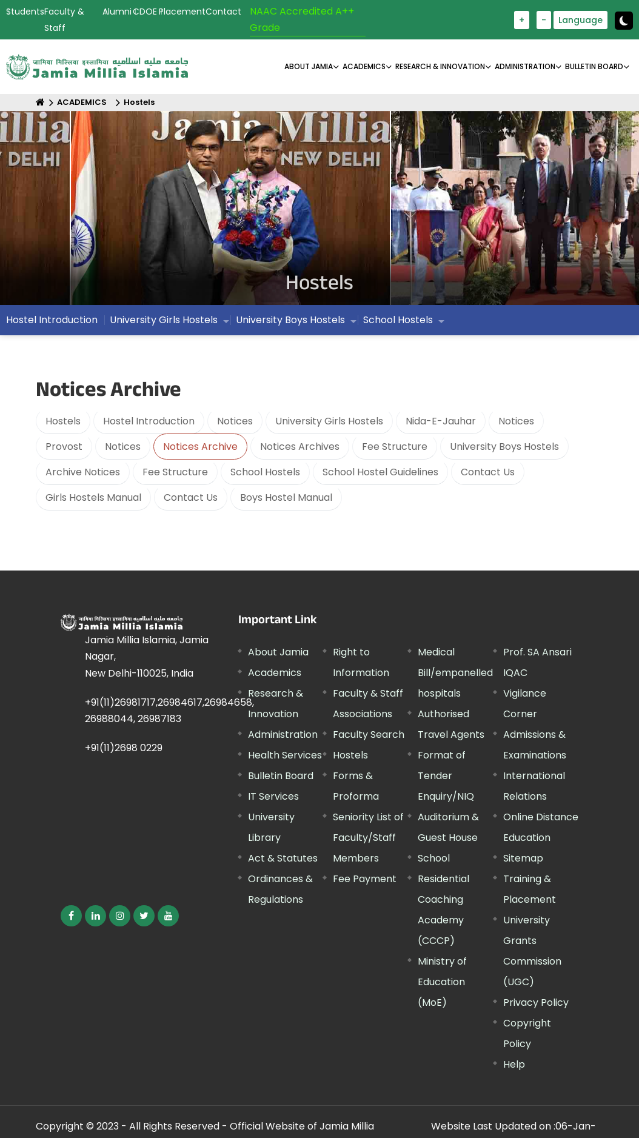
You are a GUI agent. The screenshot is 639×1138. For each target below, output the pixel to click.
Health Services (285, 755)
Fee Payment (364, 879)
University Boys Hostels (290, 323)
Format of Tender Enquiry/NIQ (446, 775)
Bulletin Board (280, 776)
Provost (63, 447)
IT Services (273, 796)
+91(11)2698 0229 (123, 748)
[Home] (40, 102)
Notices (235, 421)
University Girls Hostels (164, 323)
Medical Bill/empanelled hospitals (455, 672)
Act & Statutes (283, 858)
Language (580, 20)
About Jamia (308, 66)
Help (514, 1064)
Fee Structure (394, 447)
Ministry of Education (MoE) (442, 981)
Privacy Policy (536, 1002)
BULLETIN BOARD (594, 66)
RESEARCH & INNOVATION (440, 66)
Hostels (139, 102)
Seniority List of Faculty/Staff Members (368, 837)
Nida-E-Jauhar (441, 421)
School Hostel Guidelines (380, 472)
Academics (274, 673)
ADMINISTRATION (525, 66)
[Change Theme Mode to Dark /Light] (624, 21)
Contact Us (488, 472)
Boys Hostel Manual (286, 497)
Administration (283, 734)
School (434, 858)
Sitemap (523, 858)
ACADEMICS (364, 66)
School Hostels (398, 323)
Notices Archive (200, 447)
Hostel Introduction (52, 323)
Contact (223, 11)
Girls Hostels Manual (93, 497)
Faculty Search (368, 734)
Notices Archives (300, 447)
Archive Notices (82, 472)
